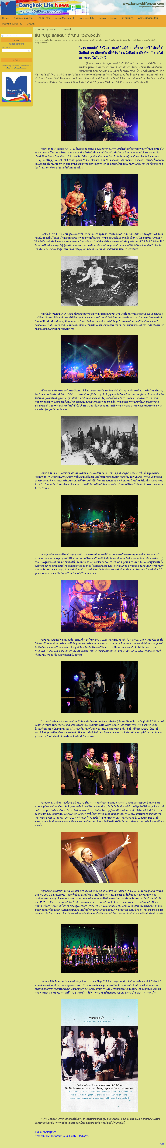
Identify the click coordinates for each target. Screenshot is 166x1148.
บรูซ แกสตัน (44, 40)
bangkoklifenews (41, 43)
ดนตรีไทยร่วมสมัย (112, 40)
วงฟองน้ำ (78, 40)
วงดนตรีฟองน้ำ (89, 40)
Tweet (162, 1144)
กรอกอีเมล (6, 47)
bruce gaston (55, 40)
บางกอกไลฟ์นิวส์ (148, 40)
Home (37, 29)
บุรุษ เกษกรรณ (67, 40)
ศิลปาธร (123, 40)
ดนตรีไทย (100, 40)
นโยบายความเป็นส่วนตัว (14, 68)
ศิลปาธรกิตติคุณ (134, 40)
